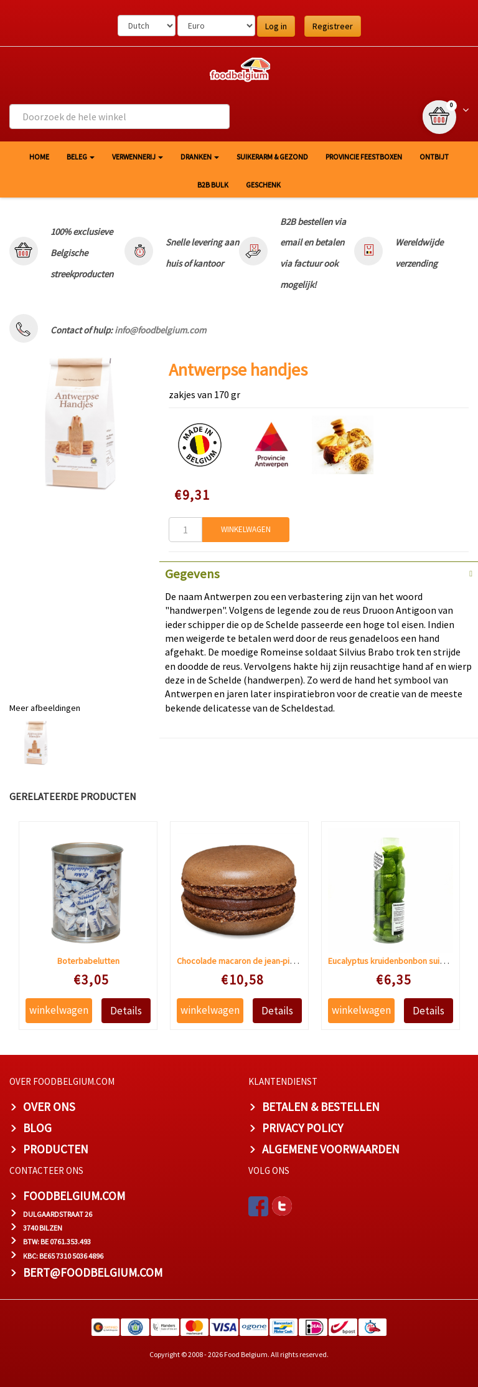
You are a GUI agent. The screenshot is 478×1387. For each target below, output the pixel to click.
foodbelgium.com (74, 1195)
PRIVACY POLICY (302, 1127)
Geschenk (263, 184)
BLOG (37, 1127)
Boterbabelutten (88, 960)
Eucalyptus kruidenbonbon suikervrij (395, 960)
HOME (39, 156)
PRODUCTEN (55, 1149)
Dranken (199, 156)
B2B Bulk (212, 184)
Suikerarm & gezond (272, 156)
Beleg (81, 156)
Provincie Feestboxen (364, 156)
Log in (276, 26)
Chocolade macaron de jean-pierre (241, 960)
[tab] (318, 572)
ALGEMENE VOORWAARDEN (331, 1149)
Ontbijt (434, 156)
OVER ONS (49, 1106)
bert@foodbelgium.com (92, 1272)
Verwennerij (137, 156)
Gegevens (192, 574)
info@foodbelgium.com (160, 330)
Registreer (332, 26)
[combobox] (119, 116)
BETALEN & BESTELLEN (321, 1106)
